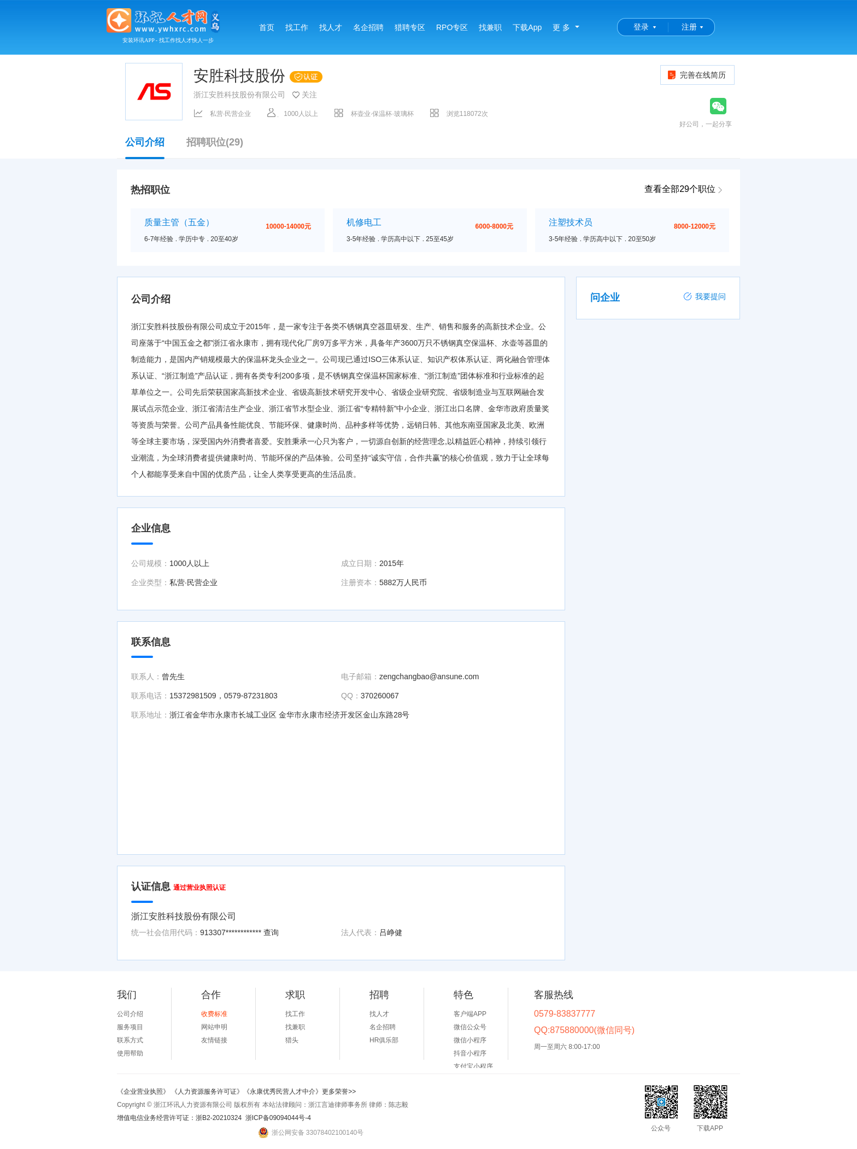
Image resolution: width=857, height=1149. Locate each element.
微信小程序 (470, 1040)
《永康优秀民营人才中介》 (282, 1091)
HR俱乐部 (383, 1040)
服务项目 (130, 1027)
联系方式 (130, 1040)
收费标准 (214, 1014)
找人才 (330, 27)
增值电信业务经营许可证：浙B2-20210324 (179, 1118)
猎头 (291, 1040)
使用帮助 (130, 1053)
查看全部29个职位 (679, 189)
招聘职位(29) (214, 142)
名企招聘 (368, 27)
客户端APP (470, 1014)
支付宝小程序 (473, 1066)
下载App (527, 27)
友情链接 (214, 1040)
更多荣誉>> (339, 1091)
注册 (689, 26)
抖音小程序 (470, 1053)
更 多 (561, 27)
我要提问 (704, 296)
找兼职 (490, 27)
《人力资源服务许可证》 (207, 1091)
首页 (266, 27)
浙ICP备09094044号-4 (278, 1118)
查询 (271, 932)
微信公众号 (470, 1027)
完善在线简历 (696, 74)
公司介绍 (145, 147)
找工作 (296, 27)
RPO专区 (452, 27)
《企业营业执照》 (144, 1091)
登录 (641, 26)
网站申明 (214, 1027)
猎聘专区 (410, 27)
